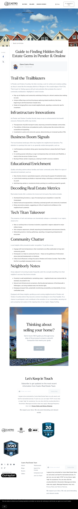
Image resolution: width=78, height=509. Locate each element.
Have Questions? (28, 12)
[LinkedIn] (7, 464)
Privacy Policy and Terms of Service (42, 406)
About (23, 465)
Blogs (23, 468)
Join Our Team (38, 476)
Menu (57, 4)
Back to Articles (18, 43)
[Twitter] (4, 464)
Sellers (31, 4)
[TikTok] (4, 468)
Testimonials (37, 465)
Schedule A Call (38, 473)
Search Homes (41, 4)
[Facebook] (2, 464)
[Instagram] (1, 468)
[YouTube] (14, 464)
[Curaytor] (8, 477)
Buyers (24, 4)
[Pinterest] (10, 464)
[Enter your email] (34, 391)
